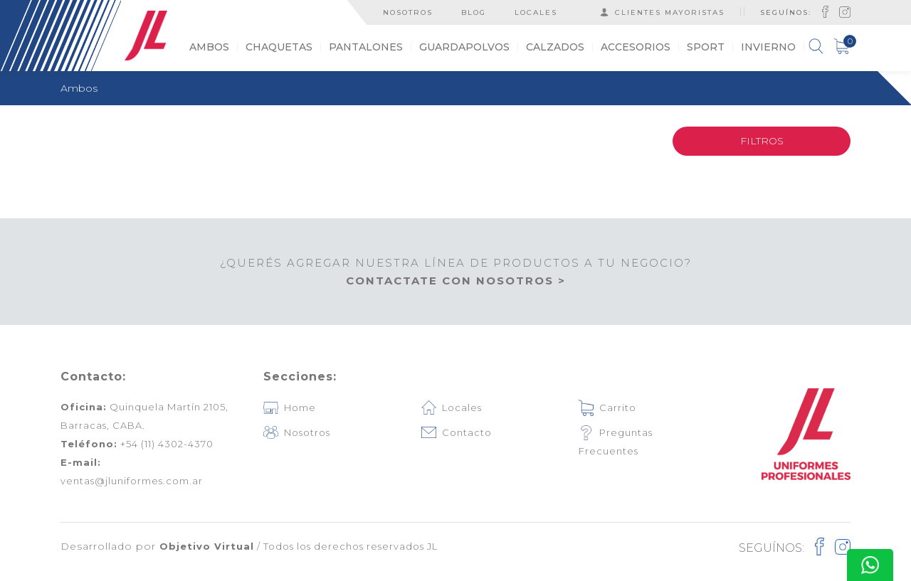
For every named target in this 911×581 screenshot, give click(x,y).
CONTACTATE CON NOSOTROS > (456, 280)
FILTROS (762, 140)
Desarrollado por (157, 546)
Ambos (79, 88)
